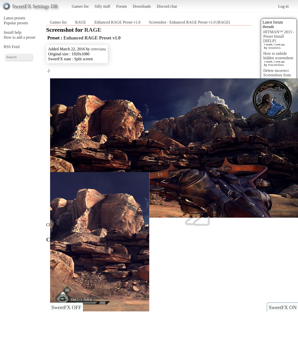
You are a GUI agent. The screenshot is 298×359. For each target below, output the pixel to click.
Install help (13, 32)
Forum (121, 6)
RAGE (80, 22)
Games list (80, 6)
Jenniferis (274, 48)
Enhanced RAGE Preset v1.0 (117, 22)
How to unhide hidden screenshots (278, 55)
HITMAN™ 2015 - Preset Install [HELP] (278, 36)
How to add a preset (19, 37)
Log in (283, 6)
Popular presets (16, 23)
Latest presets (15, 18)
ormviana (98, 49)
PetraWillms (276, 65)
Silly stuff (102, 6)
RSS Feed (12, 47)
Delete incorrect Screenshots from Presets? (277, 75)
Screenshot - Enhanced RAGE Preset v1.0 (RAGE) (189, 22)
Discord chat (167, 6)
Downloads (142, 6)
